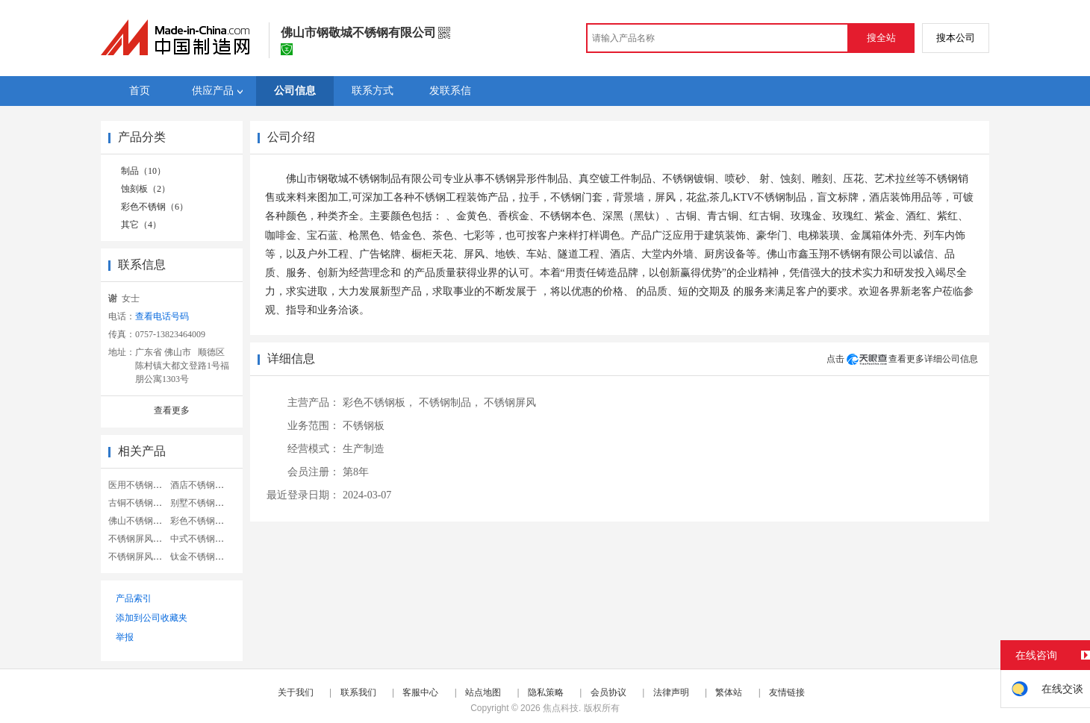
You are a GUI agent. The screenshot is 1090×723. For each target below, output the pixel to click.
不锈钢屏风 (510, 402)
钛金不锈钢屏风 (201, 556)
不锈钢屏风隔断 (139, 538)
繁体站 (728, 692)
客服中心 (420, 692)
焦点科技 (561, 708)
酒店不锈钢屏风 (201, 485)
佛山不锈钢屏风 (139, 521)
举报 (125, 637)
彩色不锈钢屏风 (201, 521)
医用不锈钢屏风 (139, 485)
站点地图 (483, 692)
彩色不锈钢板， (379, 402)
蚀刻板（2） (145, 189)
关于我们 (296, 692)
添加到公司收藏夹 (151, 618)
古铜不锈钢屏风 (139, 503)
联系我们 (358, 692)
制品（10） (143, 171)
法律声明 (671, 692)
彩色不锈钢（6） (154, 206)
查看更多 (172, 410)
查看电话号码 (162, 316)
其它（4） (141, 224)
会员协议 (608, 692)
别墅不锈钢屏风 (201, 503)
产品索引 (134, 598)
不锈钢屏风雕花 (139, 556)
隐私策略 (546, 692)
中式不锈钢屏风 (201, 538)
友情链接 (787, 692)
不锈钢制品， (450, 402)
